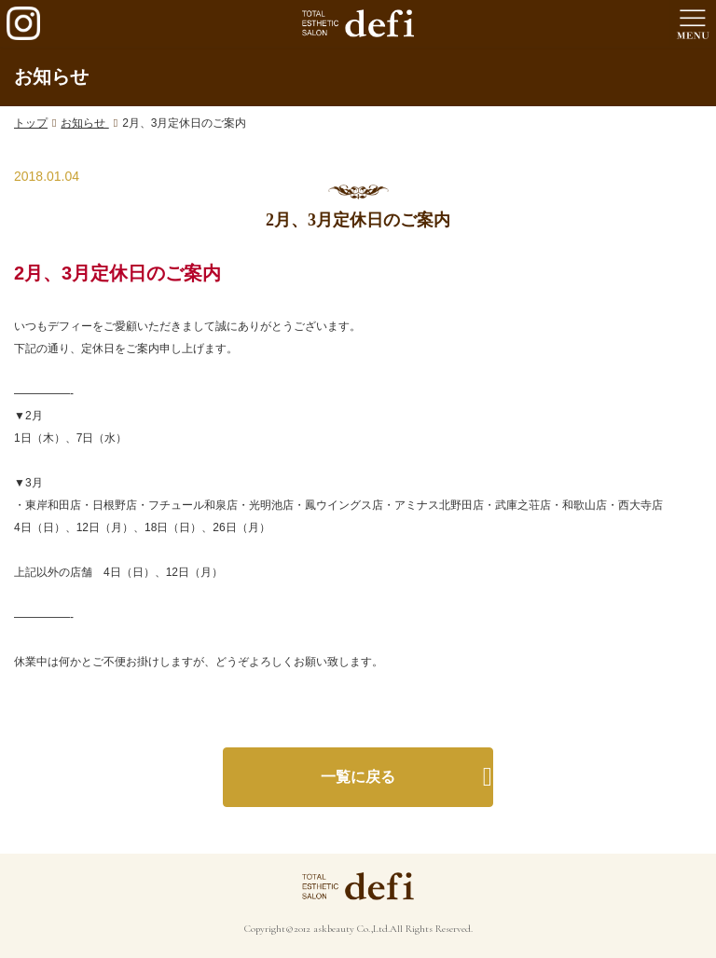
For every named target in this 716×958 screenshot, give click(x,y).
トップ (31, 123)
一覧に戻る (358, 777)
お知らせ (84, 123)
